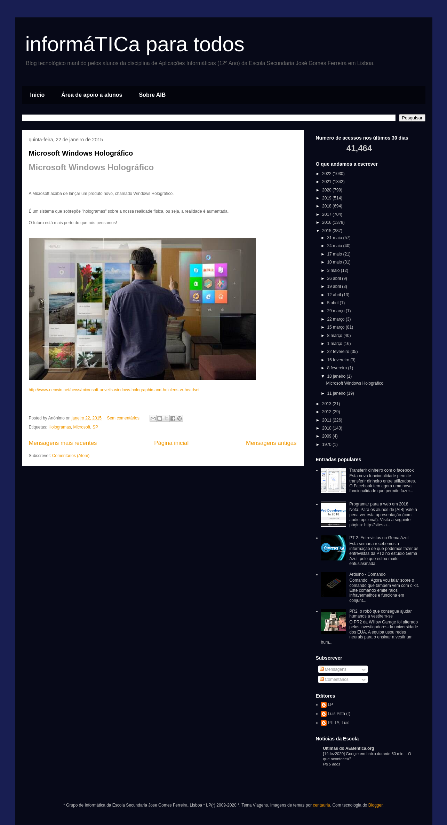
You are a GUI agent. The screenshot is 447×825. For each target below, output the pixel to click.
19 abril (334, 286)
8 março (335, 335)
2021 (327, 181)
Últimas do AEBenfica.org (348, 748)
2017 (327, 214)
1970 (327, 444)
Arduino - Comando (367, 574)
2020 (327, 190)
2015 (327, 230)
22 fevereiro (338, 351)
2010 (327, 428)
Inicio (37, 95)
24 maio (335, 245)
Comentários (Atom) (70, 455)
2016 (327, 222)
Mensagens (333, 669)
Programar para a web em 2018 (378, 504)
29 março (336, 310)
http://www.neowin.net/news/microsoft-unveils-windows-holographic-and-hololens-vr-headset (114, 389)
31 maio (335, 237)
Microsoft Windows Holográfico (81, 153)
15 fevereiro (338, 360)
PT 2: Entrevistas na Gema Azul (378, 537)
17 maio (335, 254)
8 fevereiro (337, 368)
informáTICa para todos (135, 44)
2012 (327, 411)
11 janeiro (336, 393)
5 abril (333, 302)
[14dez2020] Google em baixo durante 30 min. (364, 754)
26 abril (334, 278)
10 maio (335, 262)
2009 (327, 436)
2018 (327, 206)
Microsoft (81, 427)
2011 (327, 420)
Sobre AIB (152, 95)
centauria (321, 805)
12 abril (334, 294)
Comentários (334, 679)
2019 (327, 198)
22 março (336, 319)
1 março (335, 343)
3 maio (334, 270)
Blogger (375, 805)
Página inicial (171, 443)
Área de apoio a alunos (91, 95)
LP (330, 704)
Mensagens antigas (271, 443)
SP (95, 427)
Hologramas (59, 427)
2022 (327, 173)
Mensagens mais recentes (63, 443)
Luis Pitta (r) (339, 713)
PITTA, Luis (339, 722)
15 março (336, 327)
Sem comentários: (124, 418)
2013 (327, 403)
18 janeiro (336, 376)
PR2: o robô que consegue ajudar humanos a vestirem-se (380, 614)
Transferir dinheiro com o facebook (381, 470)
